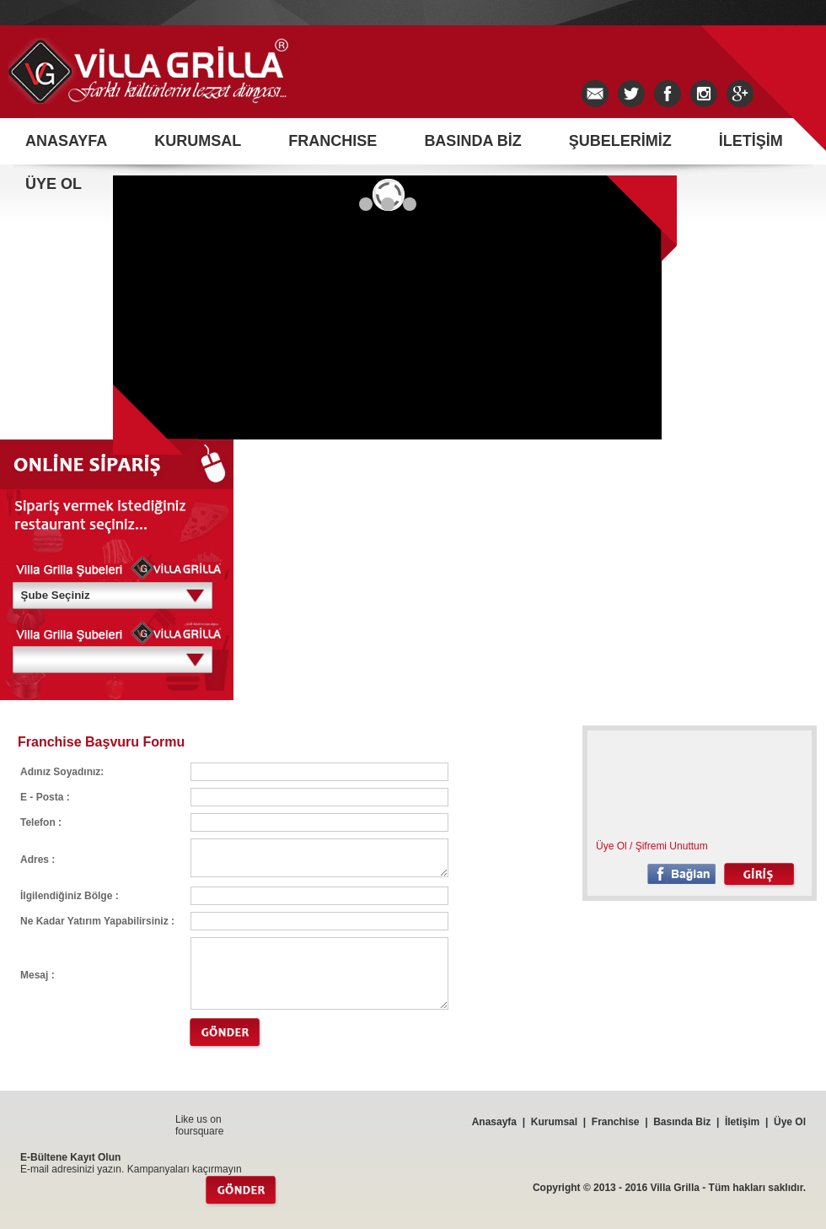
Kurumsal (554, 1122)
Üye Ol (611, 846)
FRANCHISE (332, 140)
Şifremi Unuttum (672, 846)
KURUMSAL (197, 140)
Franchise (616, 1122)
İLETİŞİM (751, 140)
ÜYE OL (53, 183)
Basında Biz (682, 1122)
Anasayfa (494, 1122)
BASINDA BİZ (472, 140)
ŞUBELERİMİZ (620, 140)
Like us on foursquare (199, 1125)
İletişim (742, 1122)
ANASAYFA (66, 140)
